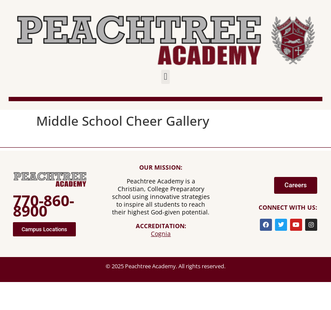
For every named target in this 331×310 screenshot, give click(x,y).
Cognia (161, 233)
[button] (165, 77)
